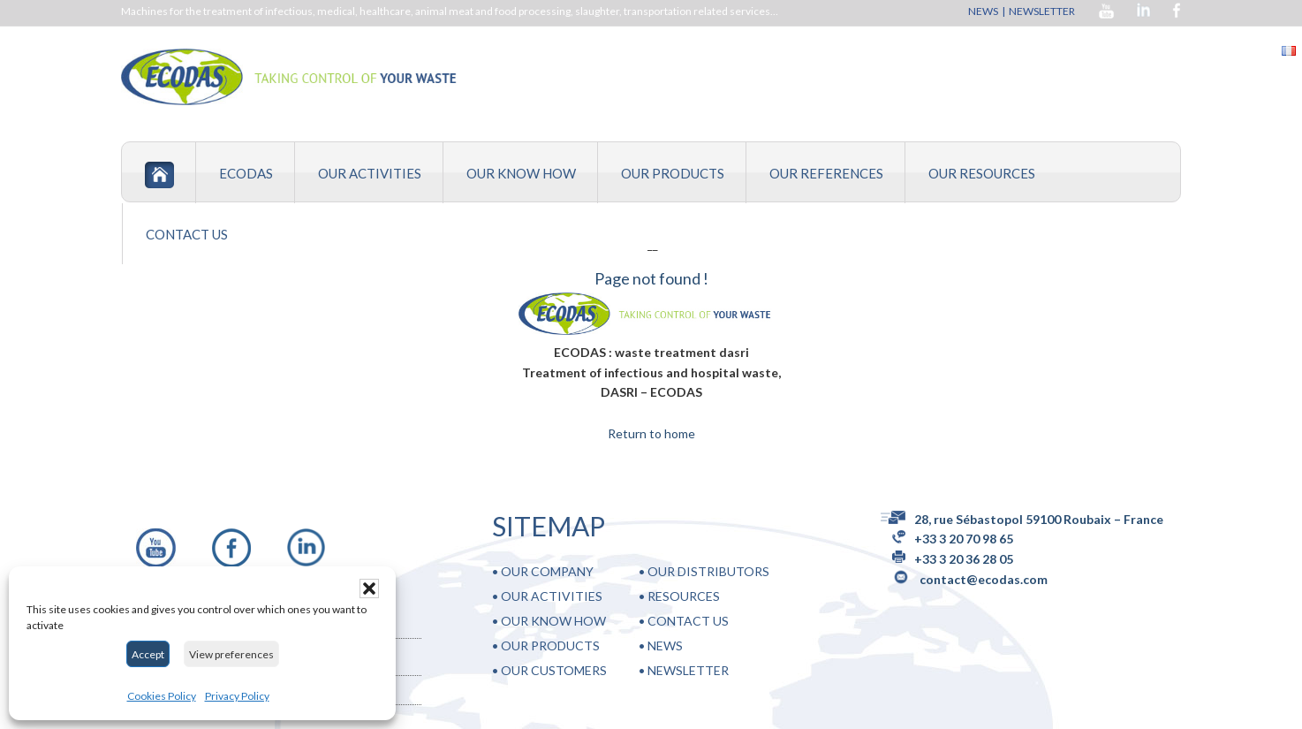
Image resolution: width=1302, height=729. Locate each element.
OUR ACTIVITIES (551, 596)
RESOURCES (683, 596)
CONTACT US (688, 620)
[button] (369, 588)
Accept (148, 654)
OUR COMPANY (547, 571)
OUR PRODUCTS (550, 645)
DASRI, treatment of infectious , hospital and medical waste (346, 77)
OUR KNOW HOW (553, 620)
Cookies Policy (161, 695)
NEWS (983, 11)
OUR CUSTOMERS (554, 670)
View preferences (231, 654)
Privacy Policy (237, 695)
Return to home (651, 433)
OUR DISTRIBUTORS (708, 571)
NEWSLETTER (1043, 11)
